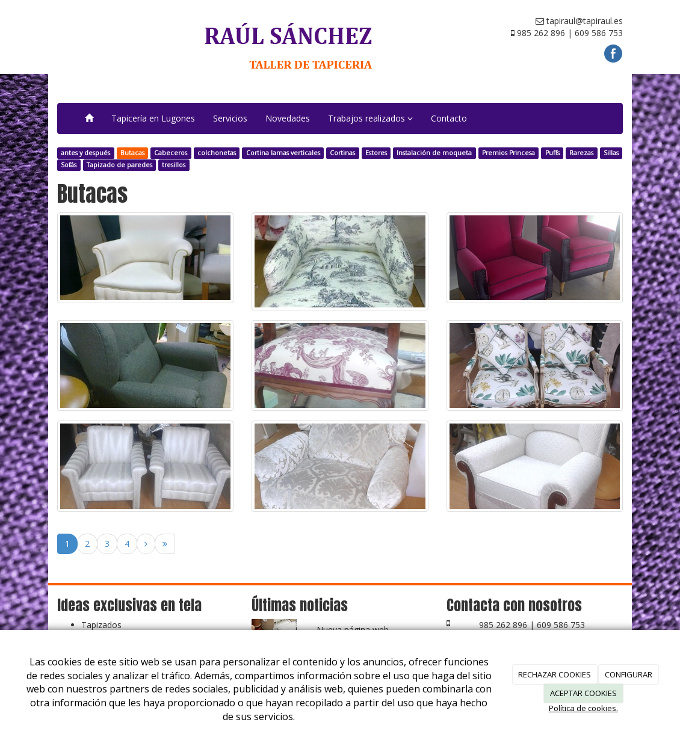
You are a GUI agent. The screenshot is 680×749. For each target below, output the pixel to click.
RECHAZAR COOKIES (554, 674)
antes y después (85, 153)
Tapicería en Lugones (153, 118)
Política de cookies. (583, 708)
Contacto (449, 118)
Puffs (552, 153)
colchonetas (216, 153)
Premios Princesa (508, 153)
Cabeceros (170, 153)
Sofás (68, 165)
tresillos (173, 165)
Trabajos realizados (370, 118)
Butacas (132, 153)
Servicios (230, 118)
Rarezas (581, 153)
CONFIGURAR (628, 674)
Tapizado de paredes (119, 165)
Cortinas (342, 153)
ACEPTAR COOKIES (583, 693)
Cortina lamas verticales (283, 153)
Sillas (611, 153)
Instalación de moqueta (434, 153)
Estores (376, 153)
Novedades (287, 118)
